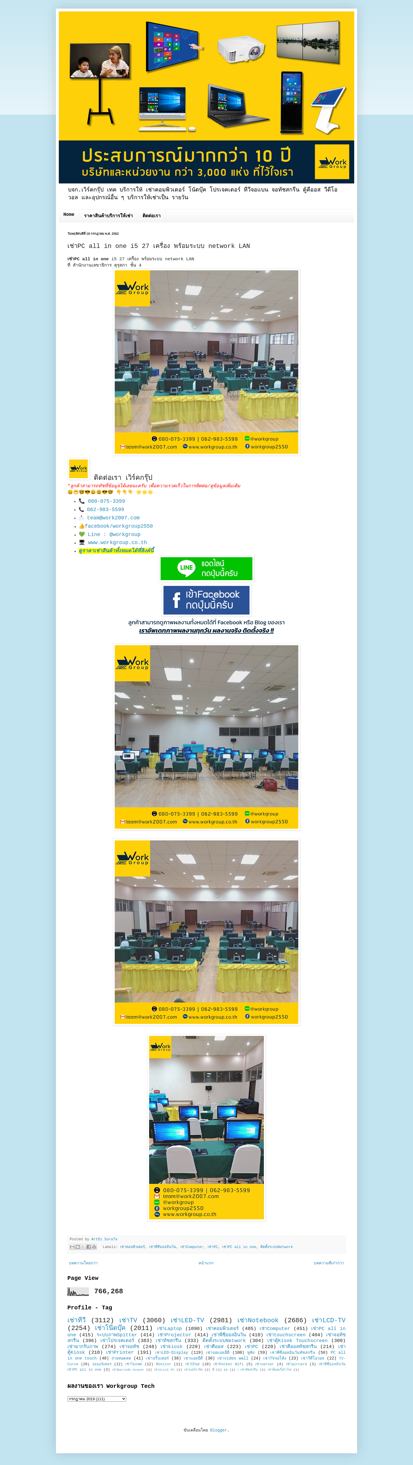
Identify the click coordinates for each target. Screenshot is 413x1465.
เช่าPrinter (120, 1352)
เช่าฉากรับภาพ (82, 1346)
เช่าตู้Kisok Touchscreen (297, 1340)
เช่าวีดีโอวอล (312, 1358)
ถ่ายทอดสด (121, 1358)
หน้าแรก (205, 1263)
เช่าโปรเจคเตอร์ (117, 1340)
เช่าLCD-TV (329, 1320)
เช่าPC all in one (239, 1247)
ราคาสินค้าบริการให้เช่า (108, 216)
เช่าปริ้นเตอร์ (157, 1358)
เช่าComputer (191, 1247)
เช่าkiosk (171, 1346)
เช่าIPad (192, 1364)
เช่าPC (213, 1247)
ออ (226, 1370)
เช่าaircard (296, 1364)
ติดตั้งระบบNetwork (276, 1247)
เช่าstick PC (164, 1370)
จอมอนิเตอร (102, 1364)
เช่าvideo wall (232, 1358)
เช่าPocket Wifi (228, 1364)
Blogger (218, 1430)
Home (68, 214)
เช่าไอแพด (133, 1364)
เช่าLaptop (169, 1328)
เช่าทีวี (76, 1320)
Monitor (163, 1364)
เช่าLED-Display (171, 1352)
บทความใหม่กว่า (83, 1263)
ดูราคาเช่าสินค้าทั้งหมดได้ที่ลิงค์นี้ (116, 551)
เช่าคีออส (213, 1346)
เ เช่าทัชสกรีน (247, 1370)
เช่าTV (128, 1320)
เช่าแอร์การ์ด (193, 1370)
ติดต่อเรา (152, 216)
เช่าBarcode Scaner (128, 1370)
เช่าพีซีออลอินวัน (162, 1247)
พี (213, 1370)
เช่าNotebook (258, 1320)
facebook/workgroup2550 (119, 526)
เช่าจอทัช (129, 1346)
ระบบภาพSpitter (117, 1335)
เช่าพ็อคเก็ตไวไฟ (279, 1370)
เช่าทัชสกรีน (168, 1340)
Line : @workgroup (114, 534)
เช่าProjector (174, 1335)
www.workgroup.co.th (117, 542)
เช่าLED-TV (187, 1320)
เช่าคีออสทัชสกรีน (298, 1346)
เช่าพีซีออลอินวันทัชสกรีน (292, 1352)
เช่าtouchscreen (286, 1335)
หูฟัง (251, 1352)
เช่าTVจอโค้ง (274, 1358)
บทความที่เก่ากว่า (329, 1263)
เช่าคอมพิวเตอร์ (132, 1247)
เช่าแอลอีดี (193, 1358)
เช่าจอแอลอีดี (217, 1352)
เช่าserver (264, 1364)
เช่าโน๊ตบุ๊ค (110, 1328)
